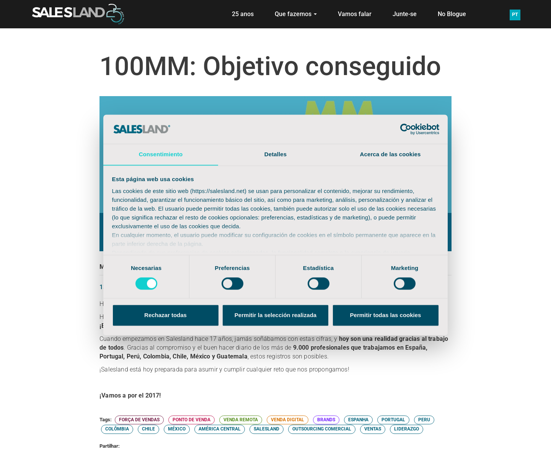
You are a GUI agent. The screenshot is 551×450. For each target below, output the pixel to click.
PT (515, 14)
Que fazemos (296, 14)
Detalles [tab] (275, 154)
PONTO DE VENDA (191, 419)
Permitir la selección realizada (275, 315)
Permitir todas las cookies (385, 315)
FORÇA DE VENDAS (139, 419)
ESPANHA (358, 419)
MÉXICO (177, 429)
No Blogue (452, 14)
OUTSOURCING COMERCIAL (321, 429)
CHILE (148, 429)
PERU (424, 419)
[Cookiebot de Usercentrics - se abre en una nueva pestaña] (405, 129)
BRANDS (326, 419)
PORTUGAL (393, 419)
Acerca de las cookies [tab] (390, 154)
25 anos (243, 14)
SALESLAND (266, 429)
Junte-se (405, 14)
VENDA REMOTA (240, 419)
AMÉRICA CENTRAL (220, 429)
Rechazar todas (165, 315)
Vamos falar (355, 14)
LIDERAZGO (406, 429)
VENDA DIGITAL (287, 419)
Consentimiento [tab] (161, 154)
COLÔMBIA (117, 429)
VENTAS (372, 429)
